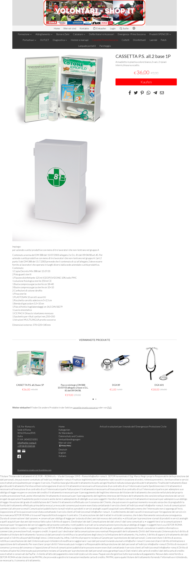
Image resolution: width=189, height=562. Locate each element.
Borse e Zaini (62, 34)
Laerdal (153, 40)
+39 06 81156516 (26, 445)
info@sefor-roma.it (26, 442)
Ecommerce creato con (34, 470)
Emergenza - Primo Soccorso (132, 34)
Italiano (62, 456)
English (62, 452)
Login (113, 28)
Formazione (25, 34)
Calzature (79, 34)
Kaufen (146, 82)
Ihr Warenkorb (66, 433)
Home (57, 28)
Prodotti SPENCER (160, 34)
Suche (124, 28)
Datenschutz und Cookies (71, 436)
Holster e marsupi (80, 40)
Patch (163, 40)
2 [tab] (96, 399)
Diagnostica (60, 40)
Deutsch (63, 449)
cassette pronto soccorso (85, 407)
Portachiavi (29, 40)
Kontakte (84, 28)
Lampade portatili (87, 45)
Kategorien (64, 429)
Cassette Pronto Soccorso (105, 40)
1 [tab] (93, 399)
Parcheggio (105, 45)
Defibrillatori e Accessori (101, 34)
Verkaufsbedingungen (69, 439)
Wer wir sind (69, 28)
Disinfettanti (139, 40)
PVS (109, 407)
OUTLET (44, 40)
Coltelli (125, 40)
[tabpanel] (30, 368)
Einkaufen (99, 28)
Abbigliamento (44, 34)
